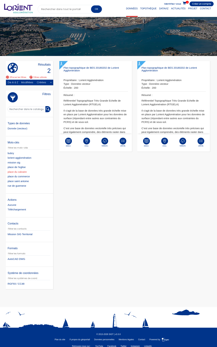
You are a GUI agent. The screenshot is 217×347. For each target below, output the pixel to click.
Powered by (159, 339)
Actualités (178, 8)
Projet (193, 8)
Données (132, 8)
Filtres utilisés (38, 77)
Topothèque (148, 8)
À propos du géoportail (80, 339)
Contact (205, 8)
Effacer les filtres (16, 77)
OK (96, 9)
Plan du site (60, 339)
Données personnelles (104, 339)
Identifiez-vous (172, 3)
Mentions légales (126, 339)
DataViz (164, 8)
